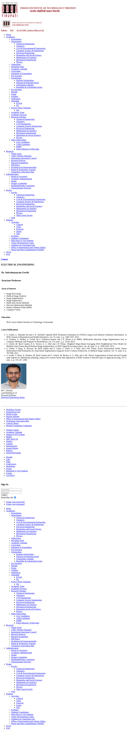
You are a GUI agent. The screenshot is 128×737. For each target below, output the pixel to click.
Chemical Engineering (25, 44)
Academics (10, 37)
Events (9, 469)
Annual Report (12, 448)
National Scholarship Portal (27, 83)
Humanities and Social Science (28, 55)
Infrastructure (11, 446)
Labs (8, 459)
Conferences (11, 464)
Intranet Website (12, 416)
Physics (19, 62)
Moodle (14, 92)
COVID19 (10, 475)
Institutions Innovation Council (24, 158)
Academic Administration (21, 179)
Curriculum (16, 71)
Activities (15, 222)
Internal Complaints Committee (19, 426)
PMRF (19, 147)
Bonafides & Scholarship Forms (29, 87)
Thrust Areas (16, 154)
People (9, 190)
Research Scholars (18, 117)
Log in (4, 495)
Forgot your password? (15, 502)
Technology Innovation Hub (22, 172)
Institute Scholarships (25, 80)
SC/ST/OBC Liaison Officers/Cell (30, 30)
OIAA (8, 252)
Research (10, 151)
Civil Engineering (23, 124)
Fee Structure (16, 76)
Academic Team (17, 112)
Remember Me (7, 498)
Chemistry (20, 46)
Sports (18, 231)
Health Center (11, 414)
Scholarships (16, 78)
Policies (4, 30)
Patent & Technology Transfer (23, 170)
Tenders (9, 441)
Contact (4, 259)
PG (17, 105)
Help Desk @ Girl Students (22, 240)
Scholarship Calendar (25, 85)
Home (8, 35)
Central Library (12, 423)
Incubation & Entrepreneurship (23, 167)
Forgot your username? (15, 504)
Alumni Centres (12, 430)
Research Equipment (19, 163)
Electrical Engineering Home (13, 397)
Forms (13, 94)
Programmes (16, 39)
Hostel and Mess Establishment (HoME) (27, 250)
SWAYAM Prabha (13, 453)
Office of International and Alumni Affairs (28, 247)
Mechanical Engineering (26, 60)
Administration (12, 174)
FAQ (8, 254)
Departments (16, 41)
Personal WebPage (8, 395)
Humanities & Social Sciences (28, 135)
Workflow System (13, 410)
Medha (9, 437)
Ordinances (15, 99)
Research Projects (18, 160)
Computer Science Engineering (29, 126)
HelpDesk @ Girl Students (17, 471)
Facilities (15, 236)
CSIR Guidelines (23, 144)
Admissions (16, 64)
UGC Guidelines (23, 142)
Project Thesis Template (21, 108)
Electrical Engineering (25, 53)
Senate (14, 181)
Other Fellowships (18, 140)
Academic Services (19, 115)
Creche (9, 473)
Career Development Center (22, 243)
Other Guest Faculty (24, 215)
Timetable (15, 101)
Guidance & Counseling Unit (23, 245)
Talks (8, 462)
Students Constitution (20, 238)
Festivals (19, 229)
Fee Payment (16, 89)
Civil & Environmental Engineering (30, 48)
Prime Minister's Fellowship (27, 149)
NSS (18, 234)
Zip (17, 110)
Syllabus (14, 96)
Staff (13, 218)
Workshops (10, 466)
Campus (9, 444)
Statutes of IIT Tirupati (15, 434)
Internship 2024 (17, 67)
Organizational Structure (21, 188)
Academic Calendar (19, 69)
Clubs (18, 227)
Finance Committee (19, 183)
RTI (11, 30)
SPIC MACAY (12, 439)
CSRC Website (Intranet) (21, 156)
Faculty (14, 192)
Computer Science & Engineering (30, 51)
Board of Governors (19, 176)
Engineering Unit (13, 412)
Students (9, 220)
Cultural (19, 224)
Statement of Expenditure (21, 73)
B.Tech (19, 103)
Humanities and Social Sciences (29, 206)
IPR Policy (15, 165)
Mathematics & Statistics (26, 57)
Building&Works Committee (23, 186)
